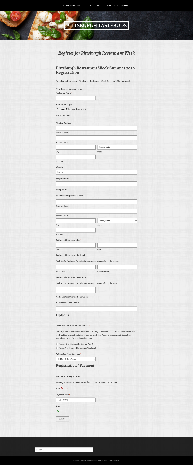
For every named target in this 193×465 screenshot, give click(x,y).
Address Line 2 (62, 142)
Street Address (62, 133)
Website (59, 167)
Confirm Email (103, 271)
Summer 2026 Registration (68, 376)
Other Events (93, 5)
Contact (125, 5)
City (57, 152)
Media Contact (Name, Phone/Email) (72, 297)
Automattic (115, 460)
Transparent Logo (64, 104)
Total (58, 406)
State (99, 152)
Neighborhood (62, 178)
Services (110, 5)
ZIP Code (59, 161)
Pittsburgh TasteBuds (96, 25)
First (57, 250)
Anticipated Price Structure (68, 354)
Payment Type (63, 394)
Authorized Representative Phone (71, 277)
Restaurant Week (72, 5)
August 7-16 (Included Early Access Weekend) (77, 348)
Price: (58, 388)
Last (99, 250)
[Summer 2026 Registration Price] (70, 388)
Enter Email (60, 271)
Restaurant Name (64, 93)
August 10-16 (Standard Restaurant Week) (76, 344)
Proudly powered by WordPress (84, 460)
